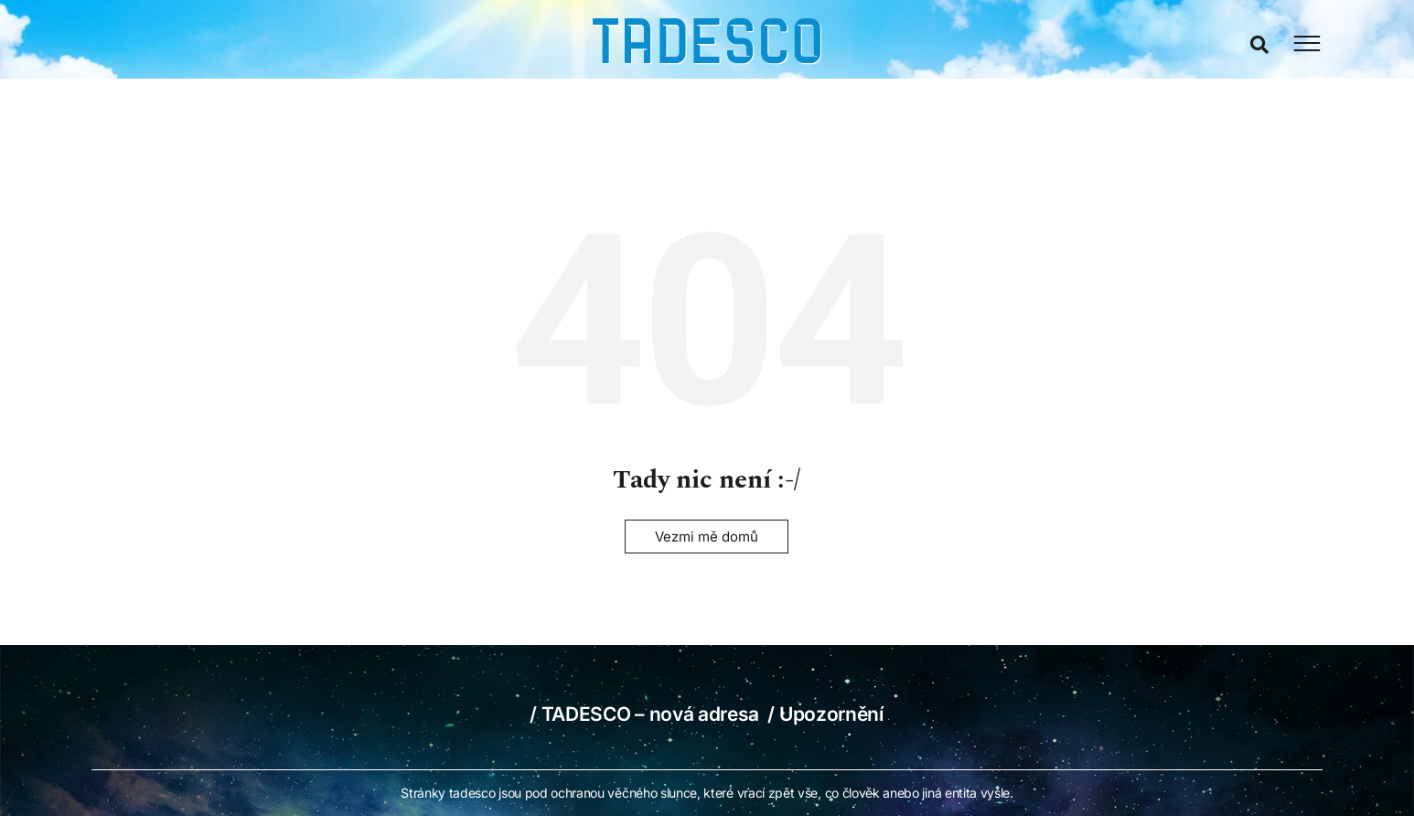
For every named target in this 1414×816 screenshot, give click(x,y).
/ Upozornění (825, 714)
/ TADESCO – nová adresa (646, 714)
